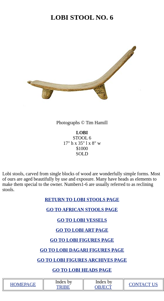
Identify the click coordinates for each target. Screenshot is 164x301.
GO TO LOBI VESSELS (82, 220)
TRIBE (63, 287)
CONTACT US (143, 284)
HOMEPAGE (23, 284)
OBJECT (103, 287)
